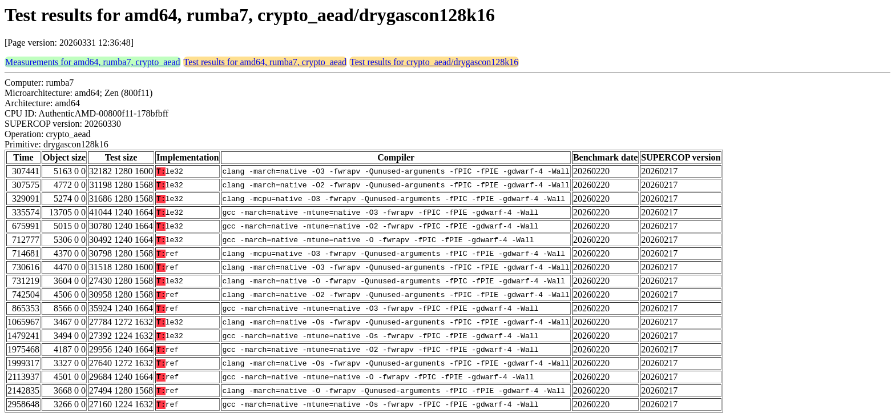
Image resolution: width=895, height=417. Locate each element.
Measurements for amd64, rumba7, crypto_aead (92, 62)
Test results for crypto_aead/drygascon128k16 (434, 62)
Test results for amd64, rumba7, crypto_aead (265, 62)
